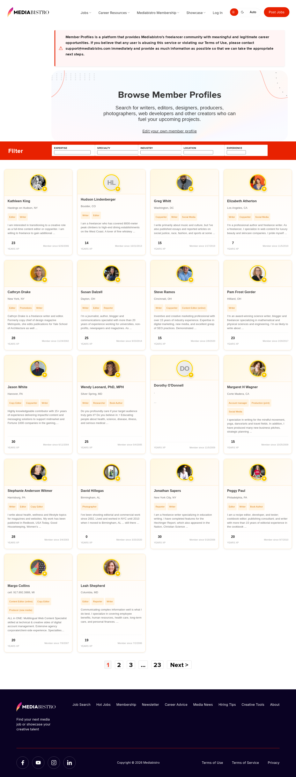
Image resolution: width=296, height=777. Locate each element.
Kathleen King (19, 201)
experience (234, 148)
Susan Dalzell (92, 292)
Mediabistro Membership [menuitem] (156, 13)
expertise (60, 148)
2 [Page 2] (119, 665)
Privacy (274, 763)
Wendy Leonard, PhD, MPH (102, 387)
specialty (103, 148)
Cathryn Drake (19, 292)
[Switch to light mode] (234, 12)
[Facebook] (22, 762)
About (275, 704)
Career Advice (176, 704)
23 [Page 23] (157, 665)
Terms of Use (212, 763)
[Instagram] (54, 762)
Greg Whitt (162, 201)
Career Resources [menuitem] (112, 13)
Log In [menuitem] (218, 13)
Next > (179, 665)
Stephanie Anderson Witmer (30, 490)
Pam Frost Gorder (241, 292)
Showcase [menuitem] (194, 13)
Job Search (82, 704)
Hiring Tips (227, 704)
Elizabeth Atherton (242, 201)
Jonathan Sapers (167, 490)
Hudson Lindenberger (98, 199)
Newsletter (150, 704)
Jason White (17, 387)
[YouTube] (38, 762)
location (190, 148)
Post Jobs (277, 12)
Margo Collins (19, 586)
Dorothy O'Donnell (169, 385)
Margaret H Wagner (242, 387)
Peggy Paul (236, 490)
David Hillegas (92, 490)
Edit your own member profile (169, 131)
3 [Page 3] (131, 665)
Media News (203, 704)
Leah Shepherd (93, 586)
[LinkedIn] (69, 762)
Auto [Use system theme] (253, 12)
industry (146, 148)
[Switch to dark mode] (243, 12)
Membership (126, 704)
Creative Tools (253, 704)
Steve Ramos (164, 292)
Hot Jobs (103, 704)
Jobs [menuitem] (84, 13)
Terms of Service (245, 763)
